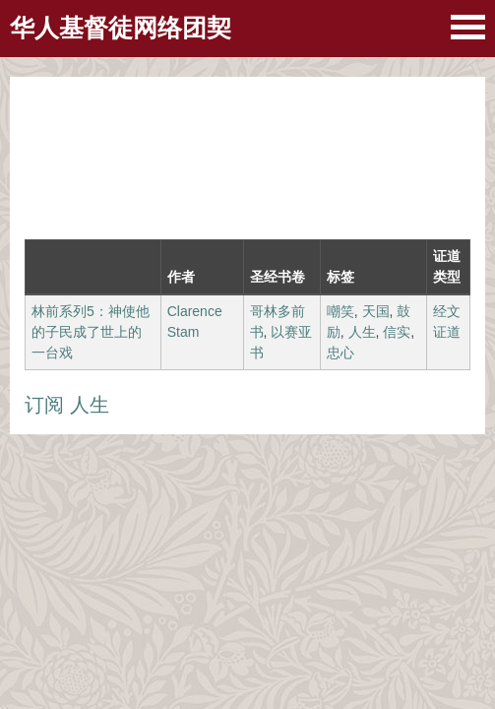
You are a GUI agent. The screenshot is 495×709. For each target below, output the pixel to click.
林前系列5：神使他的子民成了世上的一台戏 (90, 331)
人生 (362, 332)
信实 (396, 332)
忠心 (340, 352)
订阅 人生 (67, 405)
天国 (376, 311)
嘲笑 (340, 311)
